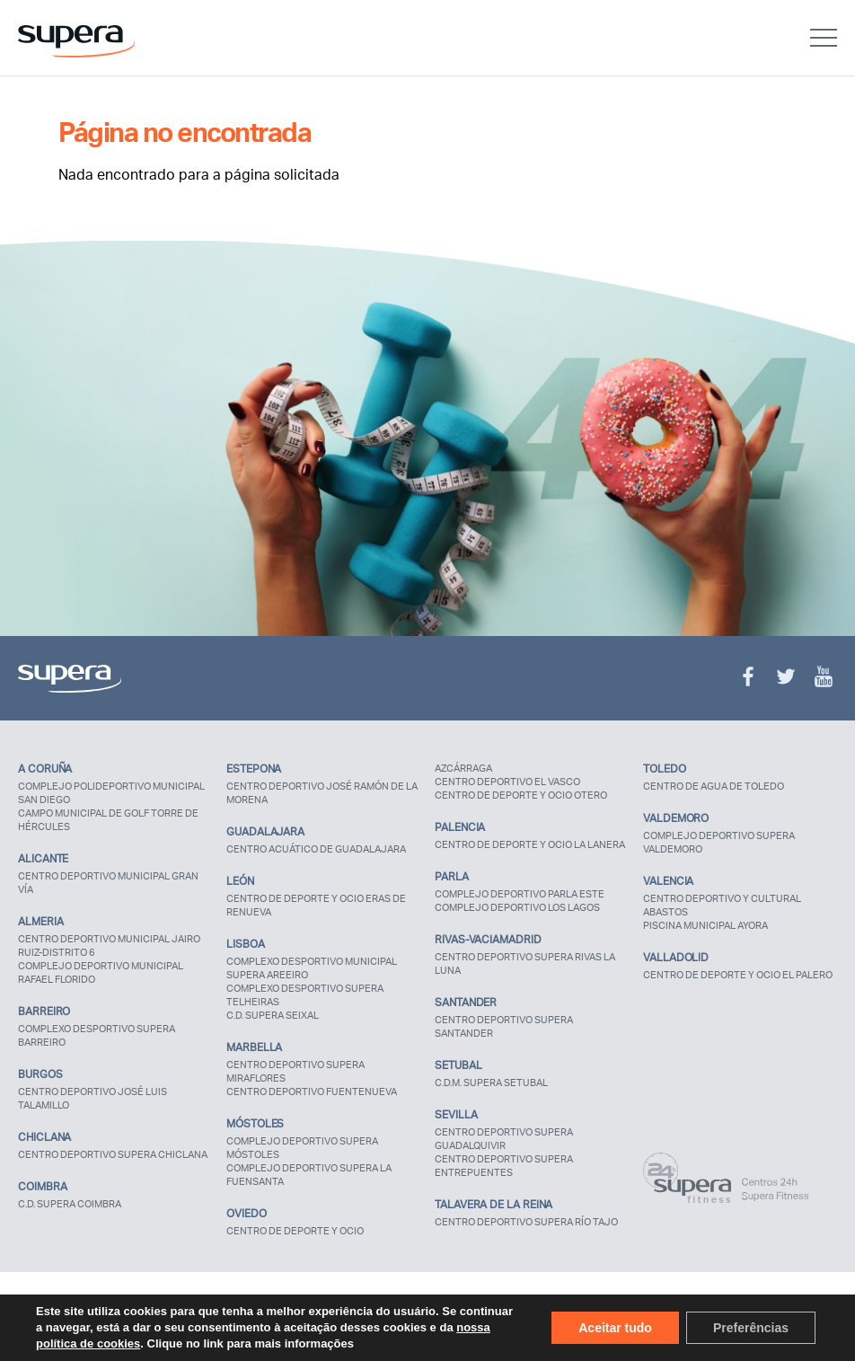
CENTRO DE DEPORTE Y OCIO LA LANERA (530, 844)
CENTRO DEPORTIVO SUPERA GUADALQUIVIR (504, 1139)
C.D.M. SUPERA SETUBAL (491, 1082)
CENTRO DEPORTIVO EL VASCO (507, 781)
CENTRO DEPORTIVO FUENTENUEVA (311, 1091)
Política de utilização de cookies (318, 1316)
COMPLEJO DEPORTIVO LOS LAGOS (517, 907)
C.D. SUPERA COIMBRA (69, 1204)
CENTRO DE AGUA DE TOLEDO (713, 786)
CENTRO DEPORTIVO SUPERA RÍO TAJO (526, 1221)
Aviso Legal (46, 1316)
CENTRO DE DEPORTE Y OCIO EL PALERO (738, 974)
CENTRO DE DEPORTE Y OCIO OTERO (521, 795)
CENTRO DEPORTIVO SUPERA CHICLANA (112, 1154)
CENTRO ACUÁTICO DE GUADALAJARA (316, 849)
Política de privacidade (156, 1316)
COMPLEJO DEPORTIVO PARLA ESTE (519, 894)
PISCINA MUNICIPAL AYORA (705, 925)
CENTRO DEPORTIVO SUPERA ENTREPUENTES (504, 1166)
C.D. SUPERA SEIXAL (272, 1015)
